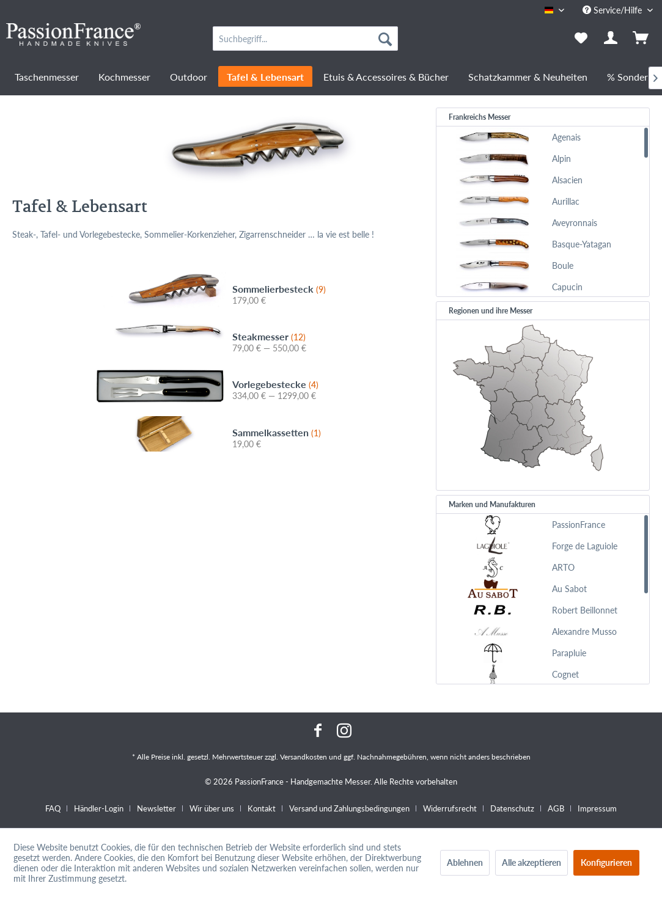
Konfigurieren (606, 862)
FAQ (53, 808)
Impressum (597, 808)
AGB (556, 808)
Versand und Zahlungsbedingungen (349, 808)
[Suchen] (385, 38)
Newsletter (156, 808)
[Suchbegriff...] (305, 38)
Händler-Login (98, 808)
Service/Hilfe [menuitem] (613, 10)
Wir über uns (211, 808)
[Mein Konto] (611, 38)
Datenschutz (512, 808)
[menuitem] (305, 38)
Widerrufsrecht (450, 808)
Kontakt (262, 808)
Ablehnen (465, 862)
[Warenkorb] (642, 38)
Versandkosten (303, 756)
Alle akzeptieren (531, 862)
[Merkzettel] (581, 38)
